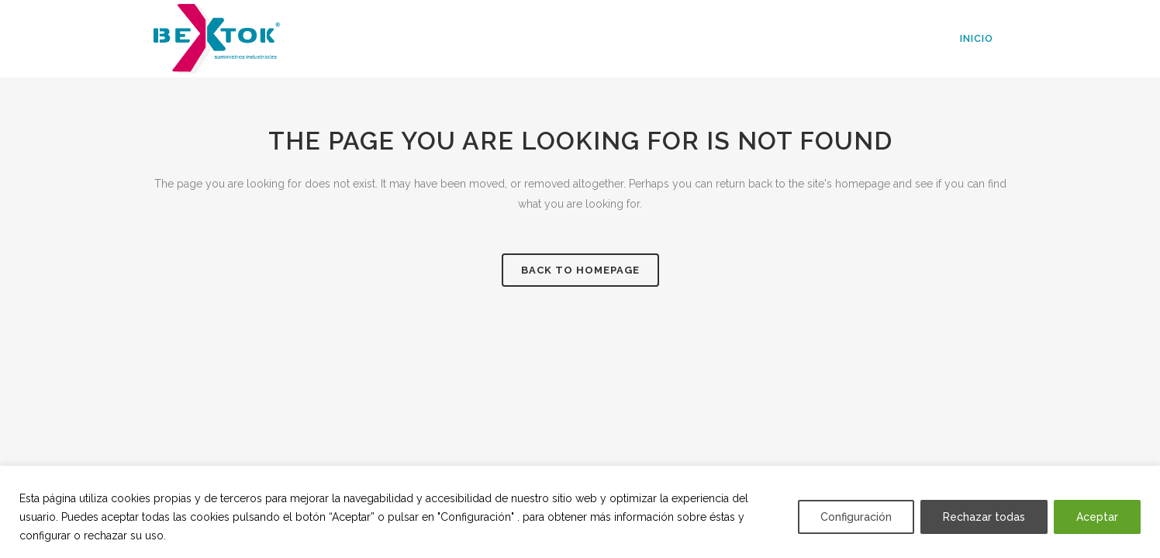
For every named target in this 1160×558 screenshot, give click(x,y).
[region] (580, 512)
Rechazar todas (984, 517)
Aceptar (1097, 517)
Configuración (856, 517)
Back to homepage (580, 270)
